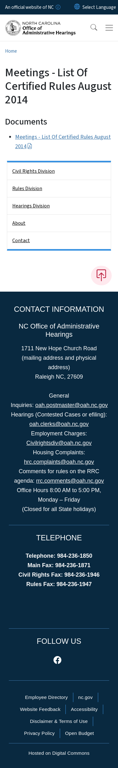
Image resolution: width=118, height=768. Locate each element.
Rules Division (27, 188)
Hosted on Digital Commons (58, 753)
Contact (21, 240)
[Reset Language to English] (77, 7)
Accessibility (84, 709)
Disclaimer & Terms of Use (59, 721)
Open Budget (79, 733)
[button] (89, 27)
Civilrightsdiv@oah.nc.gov (59, 443)
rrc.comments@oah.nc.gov (70, 481)
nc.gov (85, 697)
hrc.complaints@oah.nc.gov (59, 462)
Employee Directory (46, 697)
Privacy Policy (39, 733)
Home (11, 51)
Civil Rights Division (33, 171)
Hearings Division (31, 205)
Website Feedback (40, 709)
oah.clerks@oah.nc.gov (58, 424)
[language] (99, 7)
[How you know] (57, 7)
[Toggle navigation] (109, 27)
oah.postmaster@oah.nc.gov (71, 405)
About (18, 223)
